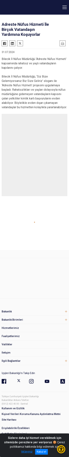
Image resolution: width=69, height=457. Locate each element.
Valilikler (7, 344)
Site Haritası (9, 419)
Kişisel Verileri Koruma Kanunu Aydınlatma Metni (31, 414)
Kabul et (41, 451)
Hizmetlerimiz (10, 327)
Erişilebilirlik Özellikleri (16, 428)
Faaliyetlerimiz (11, 336)
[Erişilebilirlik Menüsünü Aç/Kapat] (61, 449)
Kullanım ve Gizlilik (13, 408)
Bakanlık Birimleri (12, 319)
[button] (34, 222)
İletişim (6, 352)
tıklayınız (27, 451)
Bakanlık (7, 311)
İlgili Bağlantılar (11, 360)
